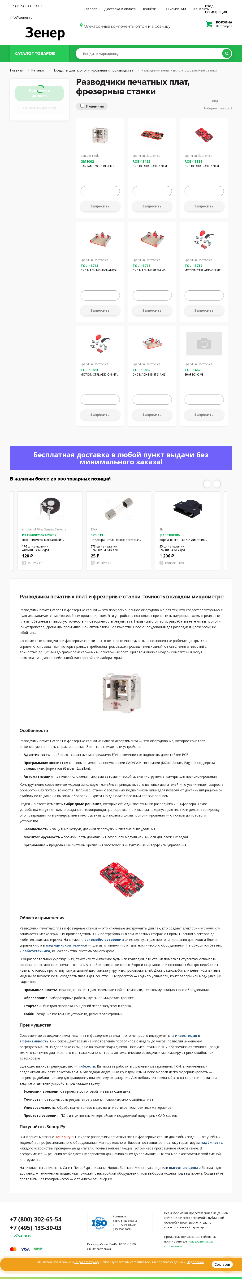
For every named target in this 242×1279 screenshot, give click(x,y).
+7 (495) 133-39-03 (26, 5)
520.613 (97, 535)
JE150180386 (170, 535)
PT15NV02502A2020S (39, 535)
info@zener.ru (21, 17)
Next (216, 484)
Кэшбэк (149, 8)
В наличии (95, 106)
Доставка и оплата (120, 8)
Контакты (201, 8)
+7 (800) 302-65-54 (35, 1219)
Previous (207, 484)
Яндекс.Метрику (86, 1262)
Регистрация (216, 11)
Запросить (100, 206)
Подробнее (195, 1262)
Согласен (222, 1264)
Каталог (90, 8)
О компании (176, 8)
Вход (209, 5)
